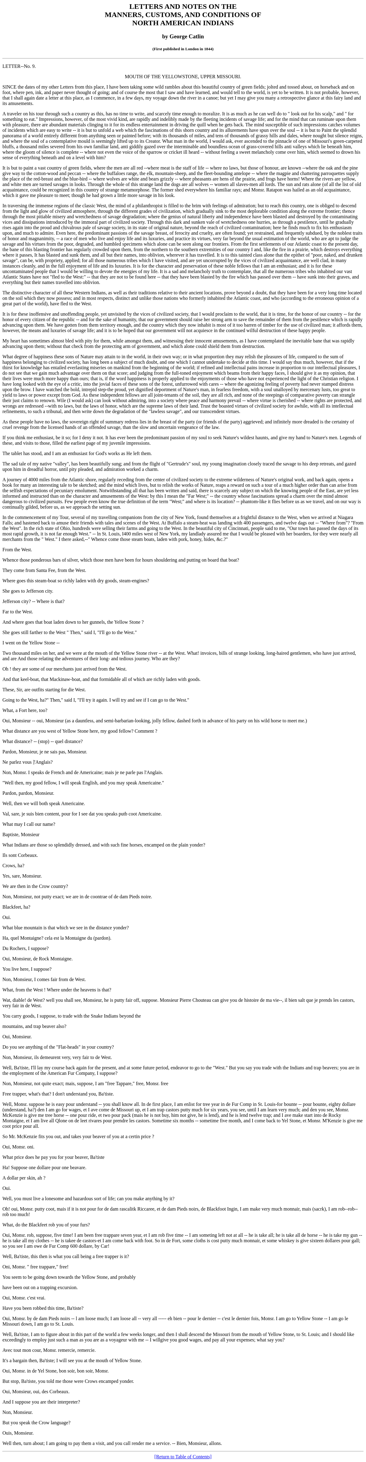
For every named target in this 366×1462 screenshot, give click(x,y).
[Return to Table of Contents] (183, 1456)
